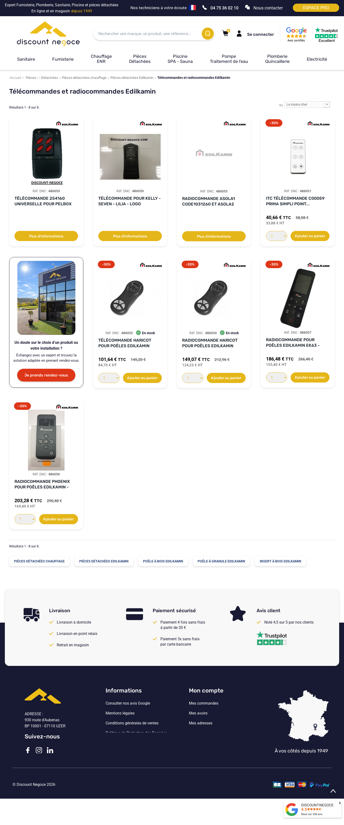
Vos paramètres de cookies (128, 743)
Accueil (15, 78)
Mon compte (206, 690)
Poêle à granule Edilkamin (221, 561)
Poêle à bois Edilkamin (163, 561)
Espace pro (316, 7)
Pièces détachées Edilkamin (131, 78)
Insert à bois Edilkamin (280, 561)
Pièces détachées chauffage (84, 78)
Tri (281, 105)
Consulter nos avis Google (128, 703)
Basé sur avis (311, 814)
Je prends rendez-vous (46, 375)
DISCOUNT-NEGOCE (317, 805)
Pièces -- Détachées (42, 78)
